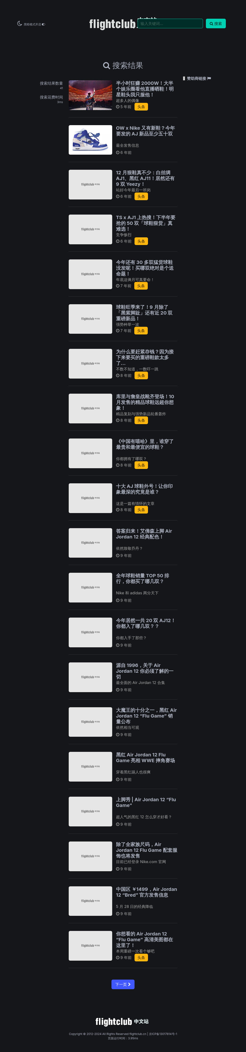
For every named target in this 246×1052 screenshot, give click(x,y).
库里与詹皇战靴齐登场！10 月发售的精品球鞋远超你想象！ (145, 402)
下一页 (122, 984)
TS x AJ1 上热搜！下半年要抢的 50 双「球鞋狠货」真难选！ (145, 223)
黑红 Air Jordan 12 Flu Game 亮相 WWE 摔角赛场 (145, 757)
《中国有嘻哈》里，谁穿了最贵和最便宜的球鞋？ (145, 444)
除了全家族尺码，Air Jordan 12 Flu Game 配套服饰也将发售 (146, 850)
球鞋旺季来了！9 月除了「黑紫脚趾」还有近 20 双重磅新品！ (144, 312)
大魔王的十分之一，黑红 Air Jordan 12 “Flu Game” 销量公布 (146, 716)
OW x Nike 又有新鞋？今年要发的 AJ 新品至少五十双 (145, 131)
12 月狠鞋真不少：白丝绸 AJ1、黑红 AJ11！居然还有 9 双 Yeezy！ (145, 178)
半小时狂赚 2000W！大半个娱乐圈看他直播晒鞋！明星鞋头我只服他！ (145, 89)
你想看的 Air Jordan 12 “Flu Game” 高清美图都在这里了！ (144, 939)
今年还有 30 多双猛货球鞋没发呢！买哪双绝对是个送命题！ (145, 268)
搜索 (216, 23)
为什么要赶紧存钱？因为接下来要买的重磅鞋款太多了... (145, 357)
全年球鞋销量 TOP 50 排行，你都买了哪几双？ (142, 578)
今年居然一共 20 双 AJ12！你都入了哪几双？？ (146, 623)
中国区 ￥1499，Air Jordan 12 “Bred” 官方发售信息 (146, 892)
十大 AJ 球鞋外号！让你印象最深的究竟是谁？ (144, 489)
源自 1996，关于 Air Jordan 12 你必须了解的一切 (144, 671)
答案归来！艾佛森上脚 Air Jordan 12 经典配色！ (144, 534)
